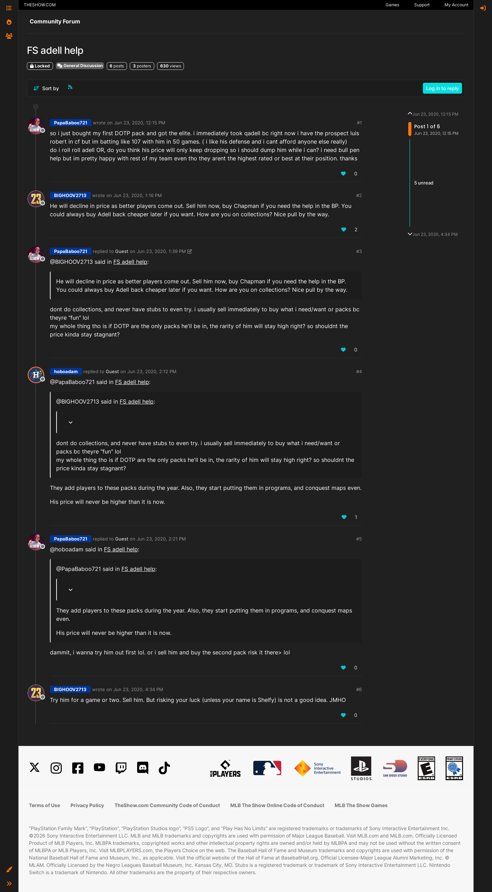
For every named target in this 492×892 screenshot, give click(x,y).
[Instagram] (56, 768)
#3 (359, 251)
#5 (359, 539)
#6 (359, 689)
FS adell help (130, 261)
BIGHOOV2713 (70, 195)
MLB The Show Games (361, 805)
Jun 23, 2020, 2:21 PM (161, 539)
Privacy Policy (87, 805)
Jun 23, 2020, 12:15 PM (139, 122)
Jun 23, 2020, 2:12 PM (152, 371)
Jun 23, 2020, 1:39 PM (161, 251)
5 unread (423, 183)
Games (392, 4)
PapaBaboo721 (70, 122)
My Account (456, 4)
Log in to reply (442, 88)
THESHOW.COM (40, 4)
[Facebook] (77, 768)
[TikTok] (164, 768)
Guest (121, 251)
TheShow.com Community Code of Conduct (167, 805)
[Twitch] (121, 768)
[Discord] (142, 768)
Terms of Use (44, 805)
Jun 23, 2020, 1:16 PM (137, 195)
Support (422, 4)
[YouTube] (99, 768)
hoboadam (66, 371)
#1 (359, 122)
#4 (359, 371)
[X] (34, 768)
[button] (9, 869)
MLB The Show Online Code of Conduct (277, 805)
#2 (359, 195)
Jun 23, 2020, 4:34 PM (138, 689)
